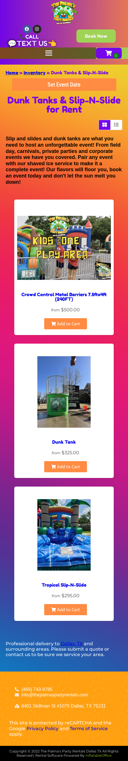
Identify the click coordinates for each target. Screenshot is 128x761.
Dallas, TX (72, 643)
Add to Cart (65, 323)
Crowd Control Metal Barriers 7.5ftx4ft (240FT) (64, 297)
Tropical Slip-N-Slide (64, 585)
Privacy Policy (42, 728)
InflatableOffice (98, 755)
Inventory (35, 72)
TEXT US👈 (36, 43)
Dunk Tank (64, 442)
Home (12, 72)
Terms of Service (89, 728)
